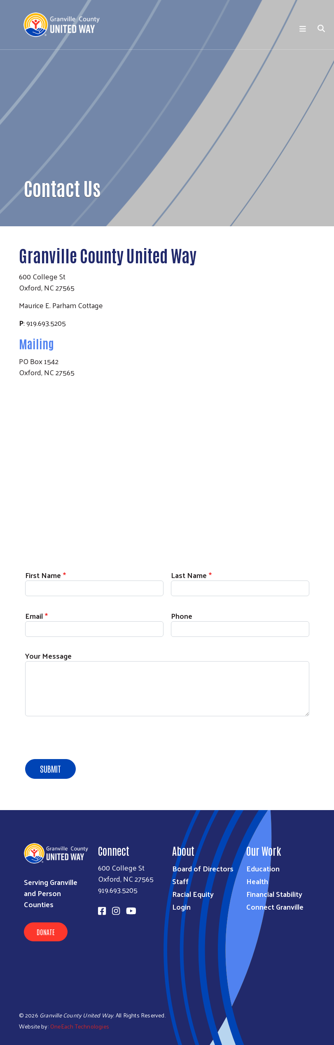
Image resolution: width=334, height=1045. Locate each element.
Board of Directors (203, 868)
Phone (181, 615)
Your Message (48, 655)
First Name (43, 575)
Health (257, 881)
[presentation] (87, 739)
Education (263, 868)
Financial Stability (274, 893)
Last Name (189, 575)
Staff (180, 881)
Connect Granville (275, 906)
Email (34, 615)
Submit (50, 768)
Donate (46, 932)
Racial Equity (193, 893)
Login (181, 906)
